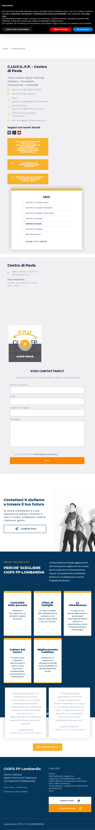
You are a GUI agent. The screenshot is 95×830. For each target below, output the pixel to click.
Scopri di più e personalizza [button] (17, 29)
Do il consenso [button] (83, 29)
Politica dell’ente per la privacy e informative (68, 781)
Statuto (52, 774)
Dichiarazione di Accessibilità (15, 792)
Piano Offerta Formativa (59, 783)
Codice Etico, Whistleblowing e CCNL (65, 779)
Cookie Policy (21, 787)
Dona (51, 791)
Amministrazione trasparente (61, 776)
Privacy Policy (9, 787)
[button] (27, 147)
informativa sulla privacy (46, 454)
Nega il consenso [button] (61, 29)
